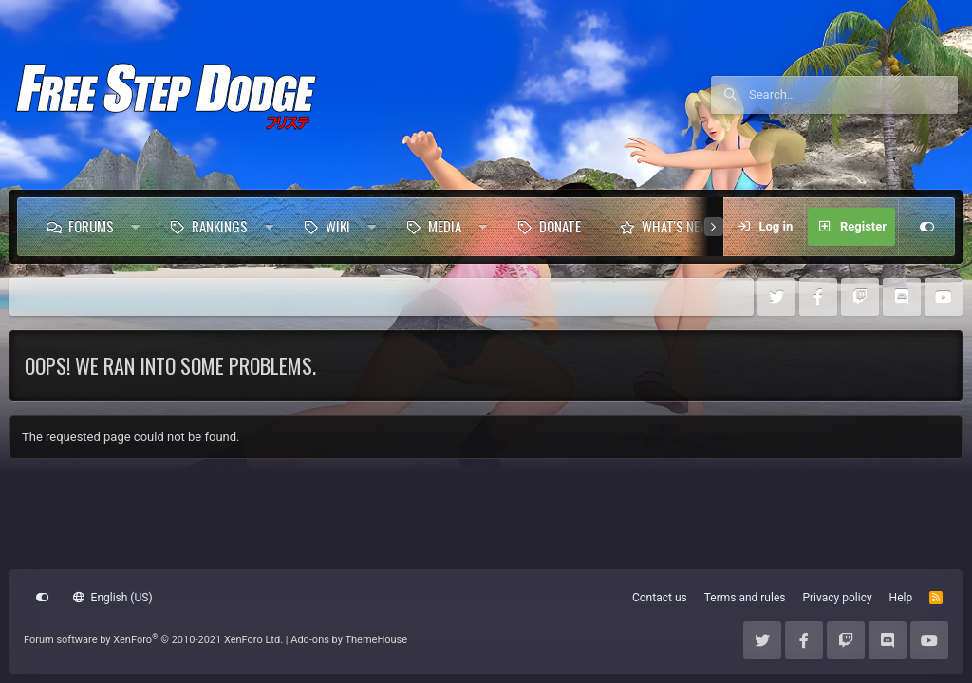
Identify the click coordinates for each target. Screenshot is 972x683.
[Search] (853, 95)
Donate (560, 225)
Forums (91, 225)
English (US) (113, 597)
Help (901, 597)
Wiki (338, 225)
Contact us (659, 597)
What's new (676, 225)
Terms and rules (745, 597)
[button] (135, 226)
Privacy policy (836, 597)
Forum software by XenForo (153, 640)
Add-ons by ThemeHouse (348, 640)
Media (444, 225)
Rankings (220, 225)
